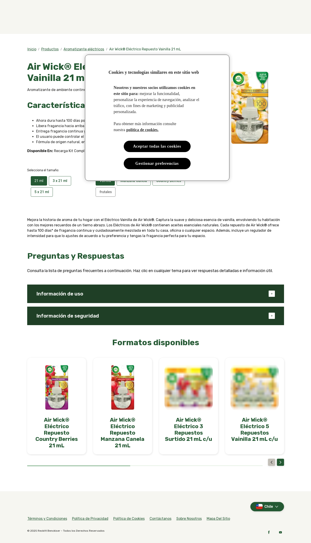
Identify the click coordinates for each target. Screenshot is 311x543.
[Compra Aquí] (150, 21)
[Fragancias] (76, 21)
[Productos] (112, 21)
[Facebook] (268, 532)
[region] (157, 117)
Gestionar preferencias (157, 163)
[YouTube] (280, 532)
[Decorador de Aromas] (230, 21)
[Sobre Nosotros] (189, 519)
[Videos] (265, 6)
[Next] (280, 462)
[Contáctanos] (160, 519)
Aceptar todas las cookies (157, 146)
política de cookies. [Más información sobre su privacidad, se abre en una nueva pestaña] (142, 130)
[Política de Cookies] (129, 519)
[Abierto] (279, 21)
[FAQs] (279, 6)
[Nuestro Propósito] (187, 21)
